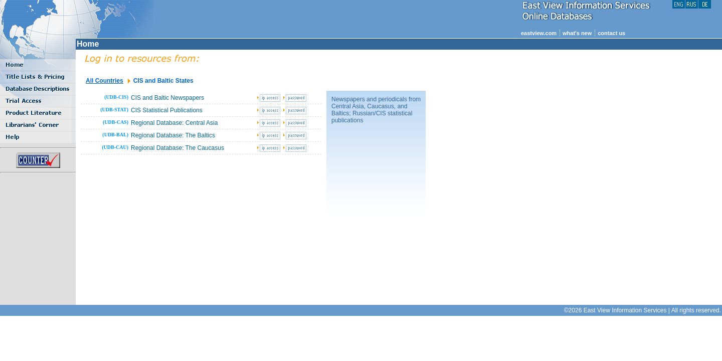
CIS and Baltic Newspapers (167, 97)
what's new (577, 33)
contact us (611, 33)
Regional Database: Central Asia (174, 122)
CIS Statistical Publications (167, 110)
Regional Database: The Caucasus (177, 147)
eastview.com (539, 33)
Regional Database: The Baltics (173, 135)
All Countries (104, 80)
